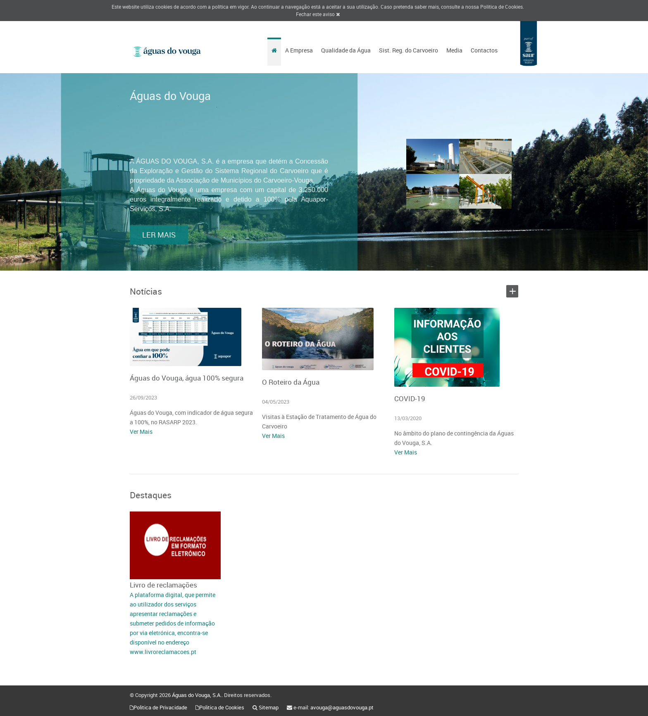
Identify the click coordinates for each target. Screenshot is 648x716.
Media (454, 50)
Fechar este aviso (318, 14)
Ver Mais (141, 431)
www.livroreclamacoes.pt (163, 652)
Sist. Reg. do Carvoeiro (408, 50)
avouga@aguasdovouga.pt (342, 707)
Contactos (484, 50)
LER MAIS (159, 245)
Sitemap (269, 707)
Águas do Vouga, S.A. (197, 695)
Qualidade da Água (346, 50)
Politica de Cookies (501, 6)
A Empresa (299, 50)
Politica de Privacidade (160, 707)
